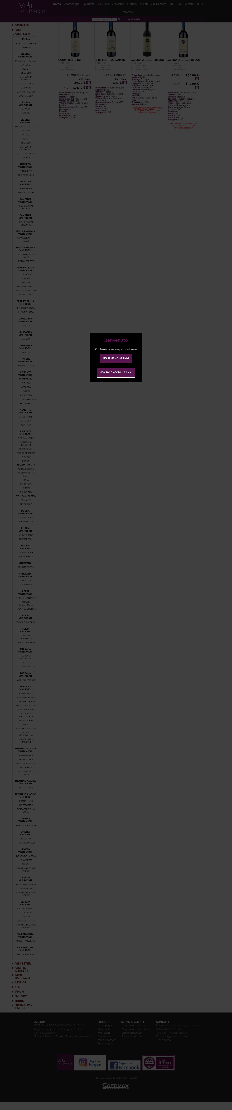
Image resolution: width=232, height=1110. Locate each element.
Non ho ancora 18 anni (116, 372)
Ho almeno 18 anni (116, 358)
